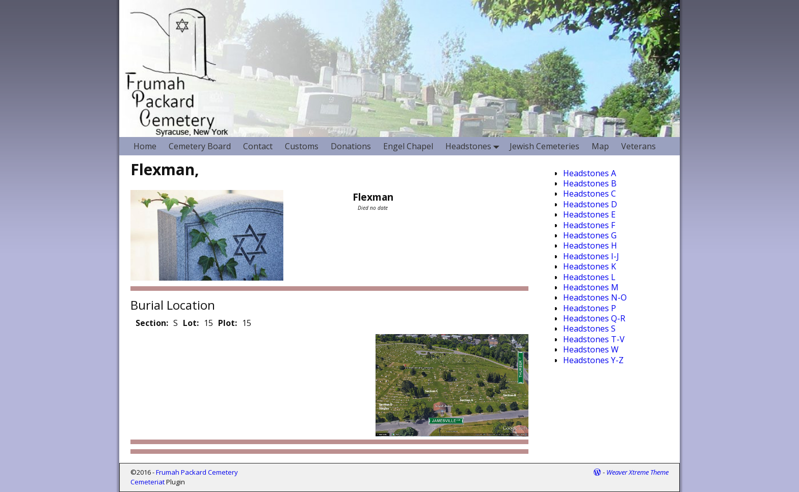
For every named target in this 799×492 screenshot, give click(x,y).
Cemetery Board (200, 146)
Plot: (227, 323)
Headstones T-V (594, 339)
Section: (152, 323)
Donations (351, 146)
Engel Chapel (408, 146)
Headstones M (591, 287)
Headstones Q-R (594, 318)
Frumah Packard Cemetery (197, 472)
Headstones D (590, 204)
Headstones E (589, 214)
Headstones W (591, 349)
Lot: (191, 323)
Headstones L (589, 277)
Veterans (638, 146)
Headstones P (589, 308)
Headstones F (589, 225)
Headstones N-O (595, 297)
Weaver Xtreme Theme (637, 472)
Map (600, 146)
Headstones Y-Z (593, 360)
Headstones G (590, 235)
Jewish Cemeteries (544, 146)
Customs (301, 146)
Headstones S (589, 328)
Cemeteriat (147, 481)
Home (145, 146)
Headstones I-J (591, 256)
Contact (258, 146)
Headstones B (590, 183)
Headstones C (589, 193)
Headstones (474, 146)
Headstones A (589, 173)
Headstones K (589, 266)
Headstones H (590, 245)
